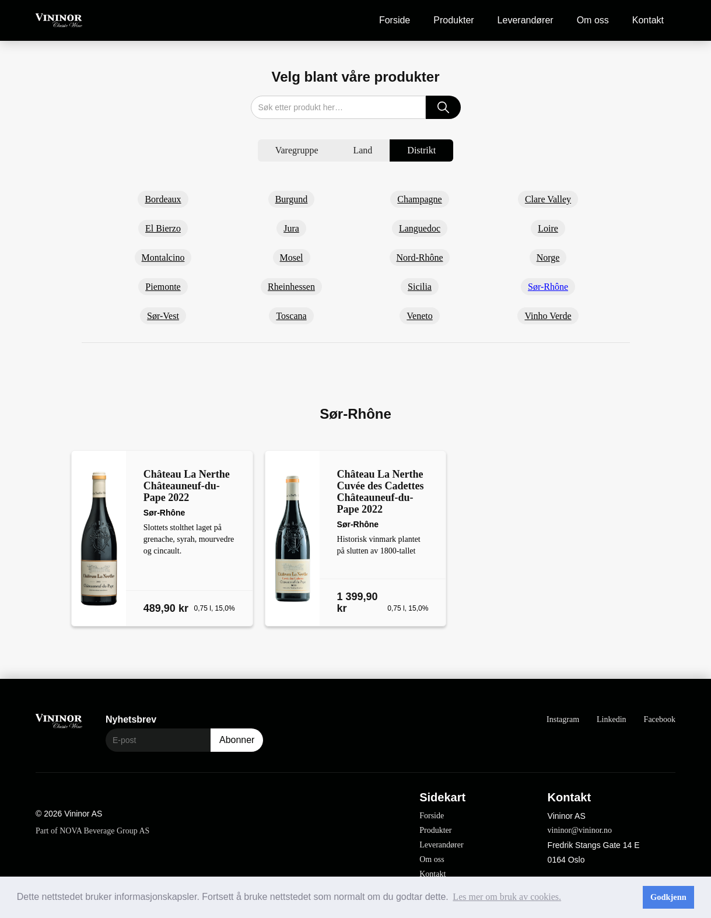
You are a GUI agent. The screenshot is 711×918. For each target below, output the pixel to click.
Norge (548, 257)
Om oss (593, 20)
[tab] (297, 150)
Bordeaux (163, 199)
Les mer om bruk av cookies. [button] (507, 897)
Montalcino (163, 257)
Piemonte (162, 287)
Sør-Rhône (548, 287)
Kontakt (648, 20)
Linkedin (611, 719)
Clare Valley (548, 199)
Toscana (291, 316)
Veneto (419, 316)
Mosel (291, 257)
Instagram (563, 719)
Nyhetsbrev (131, 719)
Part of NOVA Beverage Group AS (92, 830)
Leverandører (526, 20)
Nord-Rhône (420, 257)
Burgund (291, 199)
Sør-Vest (163, 316)
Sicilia (420, 287)
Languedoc (419, 228)
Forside (394, 20)
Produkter (453, 20)
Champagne (419, 199)
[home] (59, 20)
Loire (548, 228)
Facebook (659, 719)
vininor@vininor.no (580, 830)
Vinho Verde (547, 316)
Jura (291, 228)
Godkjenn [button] (668, 897)
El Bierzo (163, 228)
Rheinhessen (291, 287)
